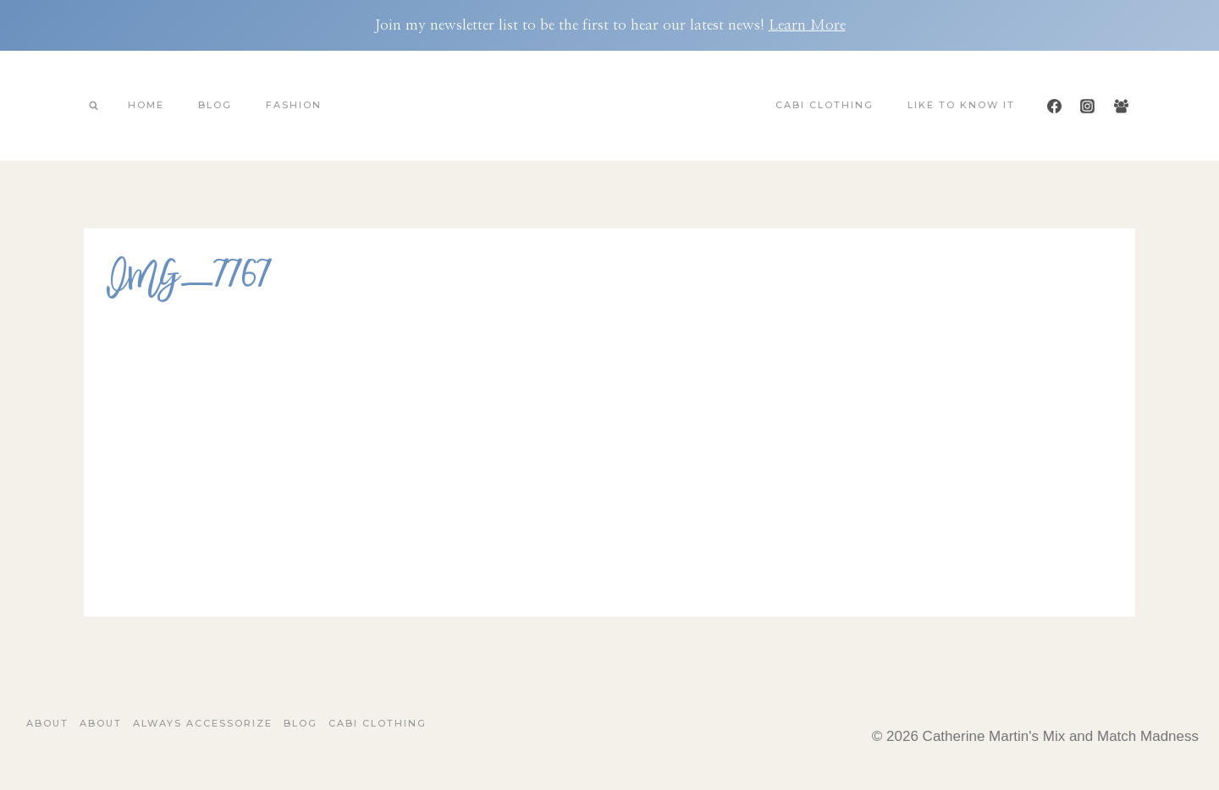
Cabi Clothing (824, 105)
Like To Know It (961, 105)
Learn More (807, 25)
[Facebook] (1054, 105)
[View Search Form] (93, 105)
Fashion (294, 105)
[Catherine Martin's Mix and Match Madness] (609, 105)
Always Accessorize (203, 723)
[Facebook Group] (1120, 105)
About (47, 723)
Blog (215, 105)
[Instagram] (1087, 105)
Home (146, 105)
